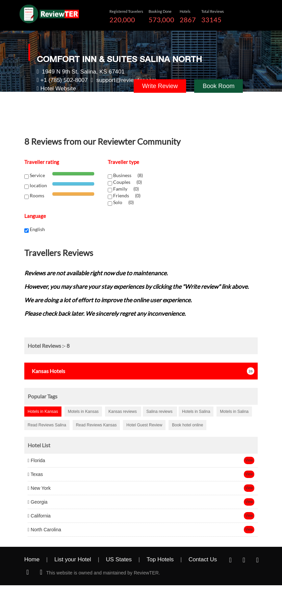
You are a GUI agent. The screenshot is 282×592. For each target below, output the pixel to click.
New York (39, 488)
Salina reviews (160, 411)
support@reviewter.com (126, 80)
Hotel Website (58, 88)
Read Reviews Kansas (96, 425)
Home (32, 559)
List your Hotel (72, 559)
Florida (36, 460)
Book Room (218, 86)
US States (119, 559)
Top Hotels (160, 559)
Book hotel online (187, 425)
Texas (35, 474)
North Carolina (44, 529)
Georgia (38, 502)
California (39, 515)
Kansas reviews (123, 411)
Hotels (46, 371)
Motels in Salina (234, 411)
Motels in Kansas (83, 411)
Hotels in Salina (196, 411)
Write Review (160, 86)
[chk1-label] (110, 176)
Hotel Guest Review (144, 425)
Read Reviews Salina (47, 425)
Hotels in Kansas (43, 411)
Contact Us (202, 559)
